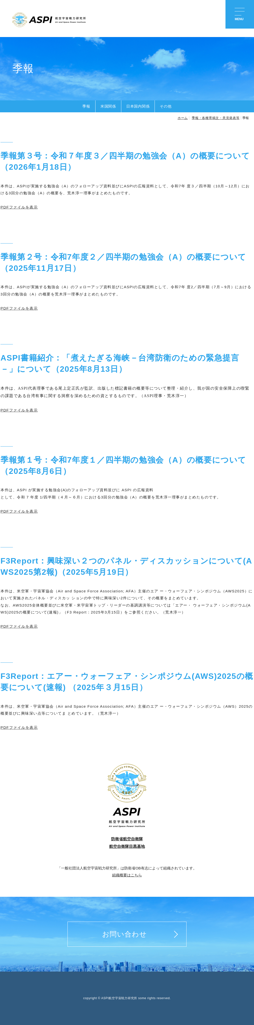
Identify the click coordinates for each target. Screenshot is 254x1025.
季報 (86, 106)
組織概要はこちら (127, 875)
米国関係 (108, 106)
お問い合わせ (124, 934)
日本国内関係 (138, 106)
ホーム (183, 118)
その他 (165, 106)
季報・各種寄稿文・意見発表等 (216, 118)
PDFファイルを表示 (19, 207)
